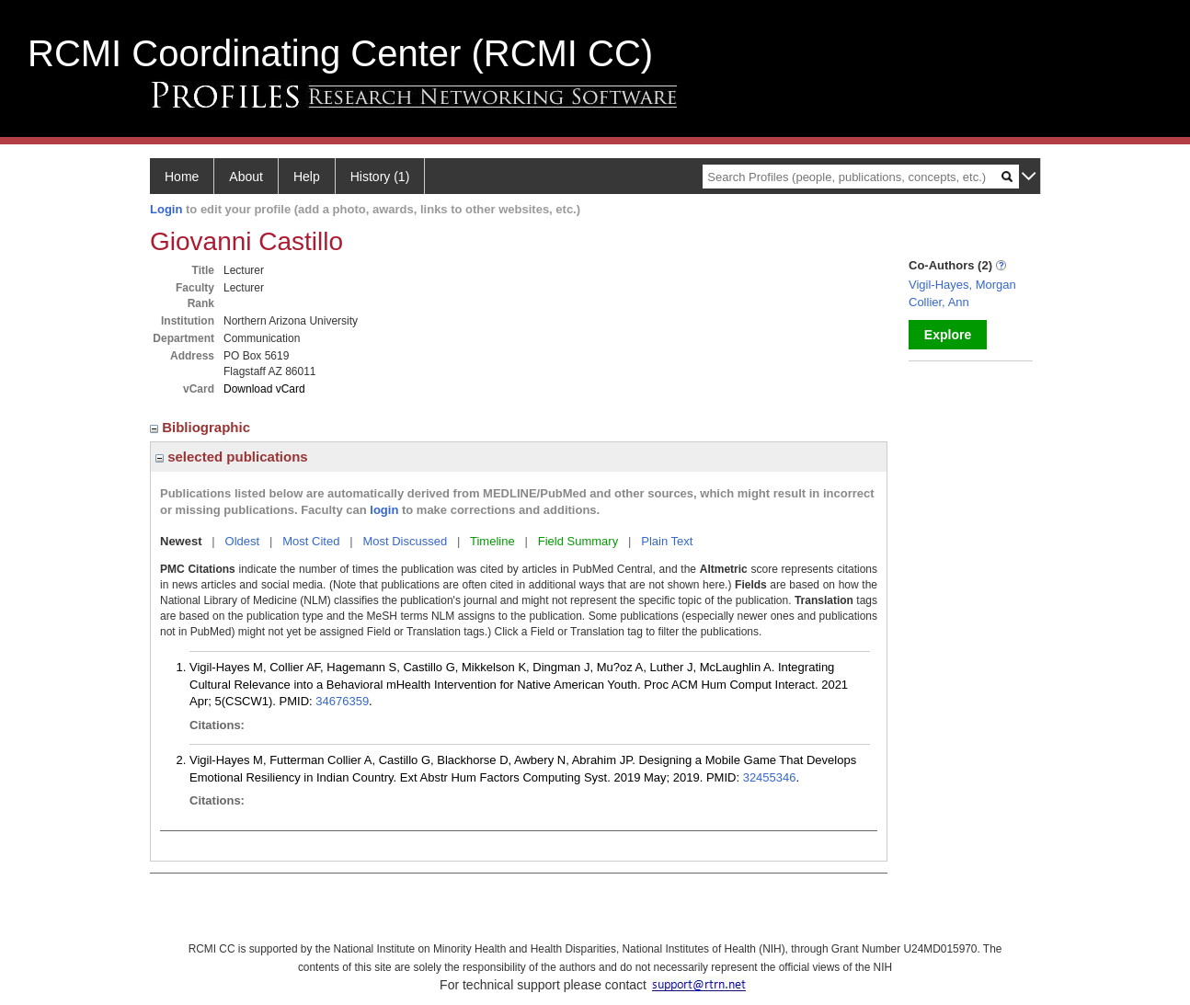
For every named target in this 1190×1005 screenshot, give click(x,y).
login (384, 510)
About (246, 176)
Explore (947, 334)
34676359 (342, 701)
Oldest (242, 541)
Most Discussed (404, 541)
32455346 (769, 777)
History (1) (380, 176)
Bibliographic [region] (202, 427)
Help (306, 176)
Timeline (492, 541)
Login (166, 209)
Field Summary (578, 541)
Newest (181, 541)
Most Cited (310, 541)
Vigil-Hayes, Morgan (962, 284)
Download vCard (264, 389)
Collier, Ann (939, 302)
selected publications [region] (231, 456)
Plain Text (666, 541)
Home (182, 176)
